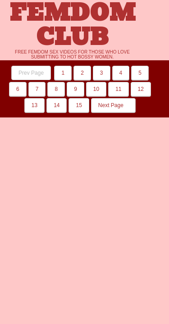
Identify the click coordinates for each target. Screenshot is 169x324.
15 (79, 105)
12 (141, 89)
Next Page (113, 105)
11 (118, 89)
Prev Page (31, 73)
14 (56, 105)
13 (34, 105)
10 (96, 89)
